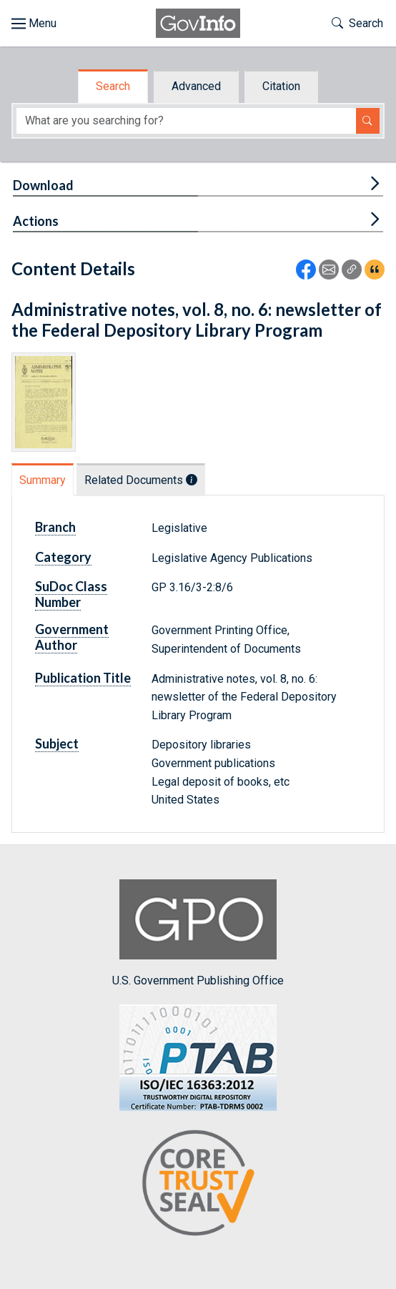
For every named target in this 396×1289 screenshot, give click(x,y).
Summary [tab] (42, 480)
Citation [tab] (281, 86)
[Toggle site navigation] (33, 23)
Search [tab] (113, 86)
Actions (36, 221)
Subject (57, 743)
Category (63, 557)
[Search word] (186, 121)
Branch (55, 527)
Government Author (72, 637)
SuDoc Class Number (71, 594)
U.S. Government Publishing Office (198, 933)
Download (43, 185)
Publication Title (83, 678)
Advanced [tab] (196, 86)
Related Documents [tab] (140, 480)
